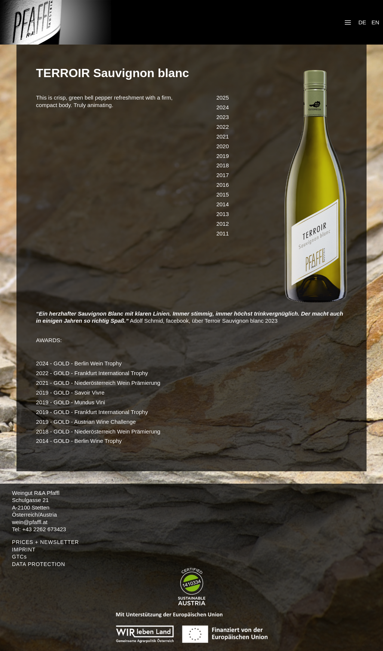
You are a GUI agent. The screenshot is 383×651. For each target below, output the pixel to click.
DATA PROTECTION (38, 564)
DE (362, 22)
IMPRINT (24, 550)
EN (375, 22)
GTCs (19, 557)
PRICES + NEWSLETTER (45, 542)
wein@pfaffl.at (30, 522)
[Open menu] (348, 22)
